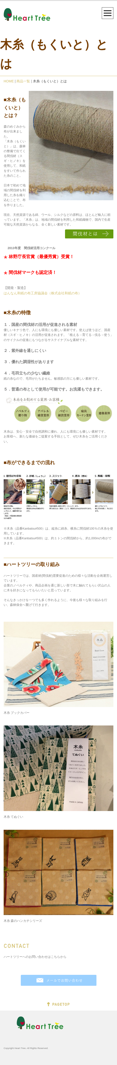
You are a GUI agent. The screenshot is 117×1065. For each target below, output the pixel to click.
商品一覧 (23, 81)
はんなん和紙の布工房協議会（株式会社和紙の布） (42, 293)
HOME (9, 81)
